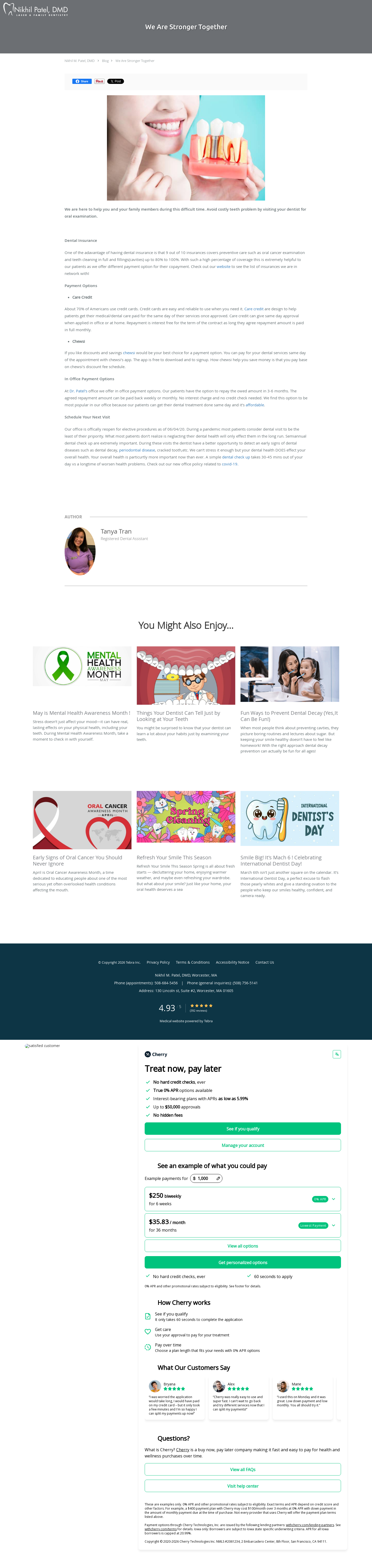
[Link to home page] (34, 10)
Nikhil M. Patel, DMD (80, 60)
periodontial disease (137, 450)
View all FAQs (242, 1469)
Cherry (182, 1450)
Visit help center (243, 1486)
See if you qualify (243, 1129)
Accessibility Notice (232, 962)
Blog (105, 60)
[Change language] (337, 1054)
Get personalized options (243, 1262)
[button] (243, 1199)
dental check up (236, 456)
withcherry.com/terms (161, 1529)
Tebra (208, 1021)
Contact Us (264, 962)
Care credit (254, 308)
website (223, 266)
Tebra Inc (133, 962)
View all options (243, 1246)
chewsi (129, 352)
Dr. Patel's (78, 390)
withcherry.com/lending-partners (310, 1525)
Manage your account (243, 1145)
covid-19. (230, 463)
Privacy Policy (158, 962)
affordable (255, 404)
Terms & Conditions (193, 962)
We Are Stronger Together (134, 60)
